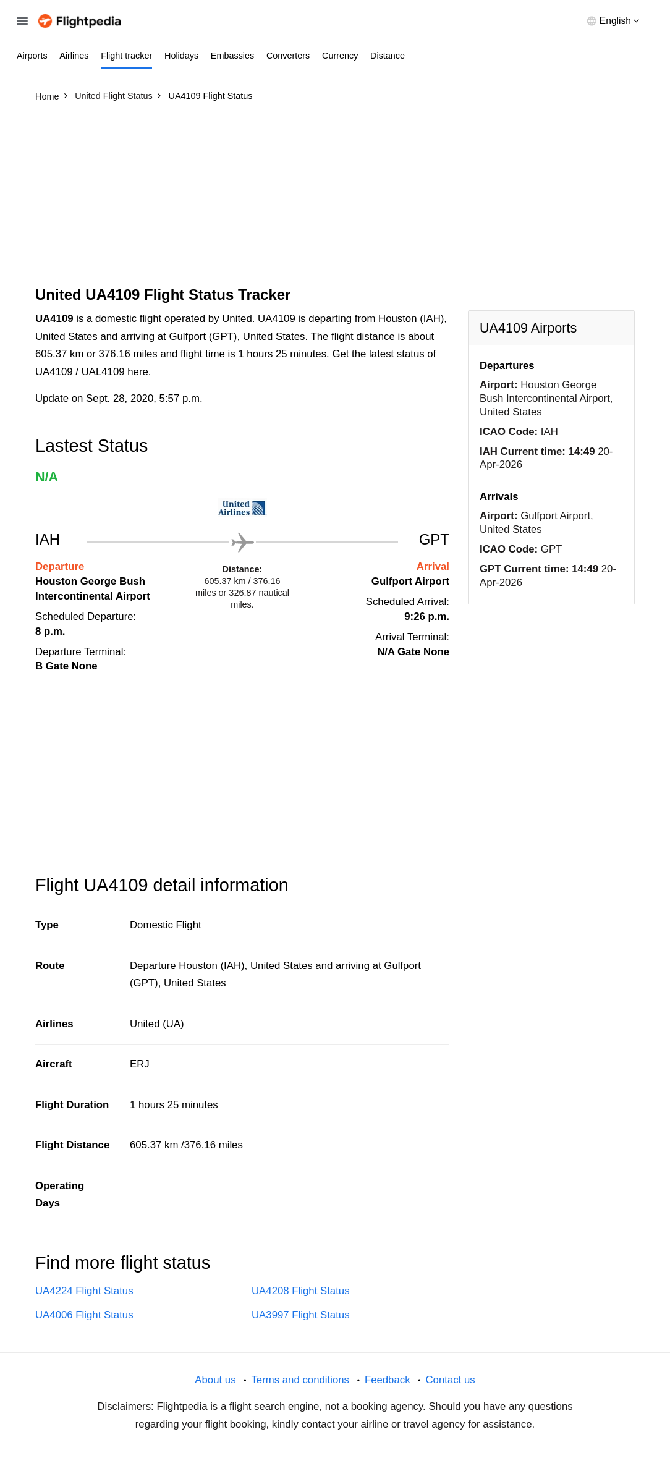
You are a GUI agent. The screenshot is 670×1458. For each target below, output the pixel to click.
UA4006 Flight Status (84, 1315)
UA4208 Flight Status (301, 1291)
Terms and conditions (300, 1380)
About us (215, 1380)
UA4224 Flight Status (84, 1291)
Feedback (387, 1380)
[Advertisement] (335, 199)
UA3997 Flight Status (301, 1315)
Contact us (450, 1380)
